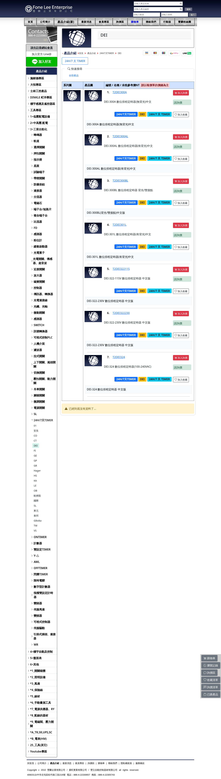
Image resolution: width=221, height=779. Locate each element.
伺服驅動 (39, 628)
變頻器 (38, 603)
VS (35, 530)
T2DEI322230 (121, 313)
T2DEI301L (119, 225)
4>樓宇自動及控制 (41, 652)
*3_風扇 (35, 683)
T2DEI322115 (121, 269)
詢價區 (120, 22)
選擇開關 (39, 147)
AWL (37, 562)
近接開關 (39, 269)
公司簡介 (45, 22)
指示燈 (38, 159)
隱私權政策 (126, 763)
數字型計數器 (42, 587)
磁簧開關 (39, 282)
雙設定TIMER (42, 549)
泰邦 (36, 515)
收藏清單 (211, 680)
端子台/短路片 (42, 209)
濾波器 (38, 350)
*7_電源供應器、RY (42, 709)
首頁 (30, 22)
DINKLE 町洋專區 (41, 97)
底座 (36, 166)
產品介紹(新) (65, 22)
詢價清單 (211, 687)
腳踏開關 (39, 395)
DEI (36, 445)
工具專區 (35, 110)
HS (35, 475)
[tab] (73, 75)
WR (36, 644)
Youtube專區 (38, 751)
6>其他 (34, 664)
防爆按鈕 (39, 184)
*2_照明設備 (38, 677)
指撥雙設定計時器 (43, 595)
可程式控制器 (42, 622)
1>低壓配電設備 (40, 116)
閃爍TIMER (41, 574)
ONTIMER (40, 537)
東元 (36, 510)
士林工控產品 (38, 91)
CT (35, 440)
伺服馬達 (39, 609)
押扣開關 (39, 153)
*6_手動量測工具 (40, 703)
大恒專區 (35, 85)
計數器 (38, 543)
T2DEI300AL (120, 136)
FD (35, 228)
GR (35, 465)
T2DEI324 (119, 357)
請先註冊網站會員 (42, 48)
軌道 (36, 141)
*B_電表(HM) (38, 739)
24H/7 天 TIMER (75, 61)
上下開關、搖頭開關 (44, 364)
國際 (36, 500)
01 (35, 425)
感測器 (38, 234)
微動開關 (39, 313)
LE (35, 485)
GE (35, 455)
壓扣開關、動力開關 (44, 381)
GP (35, 460)
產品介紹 (91, 53)
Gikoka (37, 520)
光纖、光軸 (40, 306)
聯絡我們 (151, 22)
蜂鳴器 (38, 135)
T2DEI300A (120, 92)
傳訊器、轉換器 (43, 294)
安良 (36, 430)
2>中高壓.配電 (39, 123)
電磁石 (38, 203)
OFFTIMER (40, 568)
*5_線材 (35, 696)
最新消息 (86, 22)
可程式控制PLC (43, 337)
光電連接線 (40, 300)
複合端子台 (40, 215)
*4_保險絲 (36, 690)
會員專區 (104, 22)
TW (35, 525)
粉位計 (38, 240)
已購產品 (211, 694)
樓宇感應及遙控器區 (42, 104)
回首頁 (30, 763)
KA (35, 480)
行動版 (167, 22)
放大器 (38, 275)
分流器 (38, 197)
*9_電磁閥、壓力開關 (42, 724)
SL (35, 414)
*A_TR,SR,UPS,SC (41, 732)
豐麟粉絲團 (184, 22)
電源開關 (39, 408)
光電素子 (39, 253)
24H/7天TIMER (43, 420)
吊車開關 (39, 389)
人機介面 (39, 344)
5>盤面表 (36, 658)
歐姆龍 (37, 495)
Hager (37, 470)
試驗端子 (39, 172)
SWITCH (39, 325)
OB (35, 490)
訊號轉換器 (40, 331)
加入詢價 (181, 92)
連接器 (38, 191)
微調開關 (39, 401)
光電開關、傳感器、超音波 (42, 261)
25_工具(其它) (38, 745)
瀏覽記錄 (211, 665)
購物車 (135, 22)
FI (35, 450)
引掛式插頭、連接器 (44, 636)
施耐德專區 (37, 78)
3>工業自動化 (38, 129)
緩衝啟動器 (40, 246)
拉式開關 (39, 356)
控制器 (38, 288)
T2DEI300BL (120, 181)
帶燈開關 (39, 178)
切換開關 (39, 373)
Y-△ (36, 556)
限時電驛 (39, 580)
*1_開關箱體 (38, 671)
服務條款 (140, 763)
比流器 (38, 222)
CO (35, 435)
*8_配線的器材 (39, 715)
